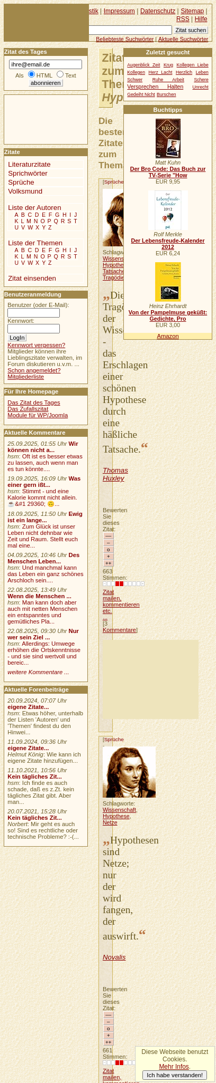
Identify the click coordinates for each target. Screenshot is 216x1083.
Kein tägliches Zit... (34, 776)
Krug (168, 65)
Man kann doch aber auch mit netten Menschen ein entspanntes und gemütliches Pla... (42, 612)
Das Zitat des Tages (33, 402)
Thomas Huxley (115, 474)
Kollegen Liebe (193, 65)
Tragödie (113, 277)
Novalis (114, 957)
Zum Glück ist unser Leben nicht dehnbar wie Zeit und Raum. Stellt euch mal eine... (42, 536)
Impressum (119, 11)
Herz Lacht (161, 72)
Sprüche (114, 182)
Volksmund (25, 191)
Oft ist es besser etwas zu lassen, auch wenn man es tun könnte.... (45, 462)
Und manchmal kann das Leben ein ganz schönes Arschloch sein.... (45, 573)
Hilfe (201, 19)
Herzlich (184, 72)
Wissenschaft (119, 258)
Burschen (166, 94)
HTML (44, 75)
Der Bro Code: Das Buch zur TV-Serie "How (168, 172)
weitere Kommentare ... (38, 672)
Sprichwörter (27, 173)
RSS (183, 19)
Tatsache (114, 271)
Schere (201, 79)
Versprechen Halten (155, 87)
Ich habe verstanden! (175, 1075)
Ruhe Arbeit (168, 79)
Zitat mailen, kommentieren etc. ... (121, 604)
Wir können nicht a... (42, 446)
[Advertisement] (151, 679)
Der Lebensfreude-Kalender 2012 (167, 243)
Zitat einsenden (32, 278)
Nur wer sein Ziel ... (43, 634)
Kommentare (119, 630)
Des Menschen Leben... (43, 558)
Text (70, 75)
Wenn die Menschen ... (39, 596)
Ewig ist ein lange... (45, 517)
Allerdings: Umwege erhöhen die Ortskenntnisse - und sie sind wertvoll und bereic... (43, 653)
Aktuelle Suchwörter (183, 39)
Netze (110, 822)
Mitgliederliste (25, 376)
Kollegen (136, 72)
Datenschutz (157, 11)
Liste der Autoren (34, 208)
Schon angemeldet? (33, 370)
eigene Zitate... (28, 707)
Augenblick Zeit (143, 65)
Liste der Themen (35, 243)
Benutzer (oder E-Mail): (38, 305)
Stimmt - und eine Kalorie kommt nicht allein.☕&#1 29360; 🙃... (42, 497)
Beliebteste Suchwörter (125, 39)
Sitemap (192, 11)
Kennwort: (20, 321)
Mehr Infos (173, 1066)
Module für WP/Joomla (37, 415)
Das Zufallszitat (27, 409)
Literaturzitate (29, 164)
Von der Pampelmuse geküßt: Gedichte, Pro (168, 315)
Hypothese (116, 265)
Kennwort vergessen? (36, 345)
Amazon (167, 336)
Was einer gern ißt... (43, 481)
